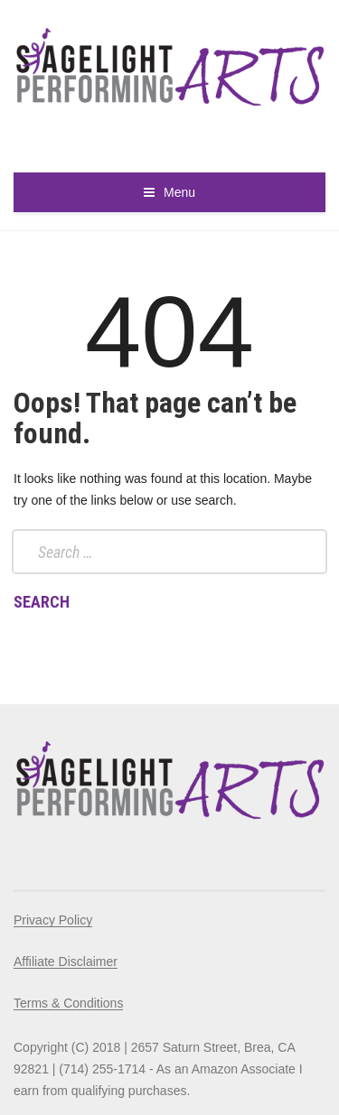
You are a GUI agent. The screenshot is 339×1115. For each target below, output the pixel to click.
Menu (179, 192)
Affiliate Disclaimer (66, 961)
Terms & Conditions (68, 1003)
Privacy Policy (53, 920)
